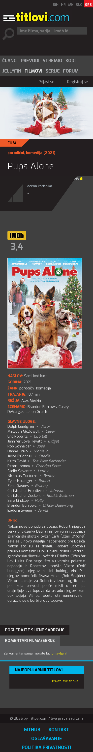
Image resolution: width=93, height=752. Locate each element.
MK (70, 4)
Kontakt (59, 730)
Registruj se (77, 81)
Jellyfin (11, 71)
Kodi (70, 61)
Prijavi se (46, 81)
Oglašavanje (46, 739)
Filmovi (33, 71)
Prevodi (30, 61)
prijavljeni (59, 653)
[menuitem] (9, 61)
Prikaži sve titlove (65, 681)
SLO (79, 4)
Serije (53, 71)
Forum (71, 71)
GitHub (32, 730)
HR (63, 4)
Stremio (52, 61)
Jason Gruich (36, 411)
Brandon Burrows (42, 406)
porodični (15, 152)
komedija (34, 152)
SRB (88, 4)
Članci (10, 61)
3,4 (17, 247)
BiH (56, 4)
